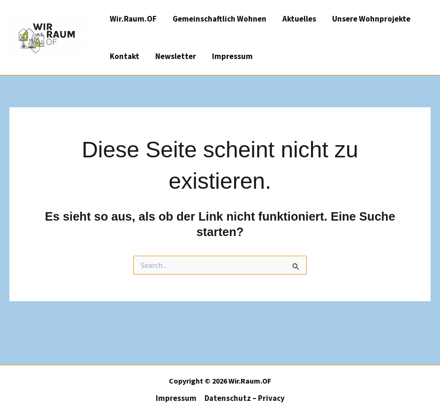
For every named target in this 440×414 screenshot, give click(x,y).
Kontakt (124, 56)
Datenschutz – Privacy (245, 398)
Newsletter (175, 56)
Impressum (232, 56)
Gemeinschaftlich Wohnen (219, 19)
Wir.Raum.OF (133, 19)
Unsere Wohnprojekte (371, 19)
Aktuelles (299, 19)
